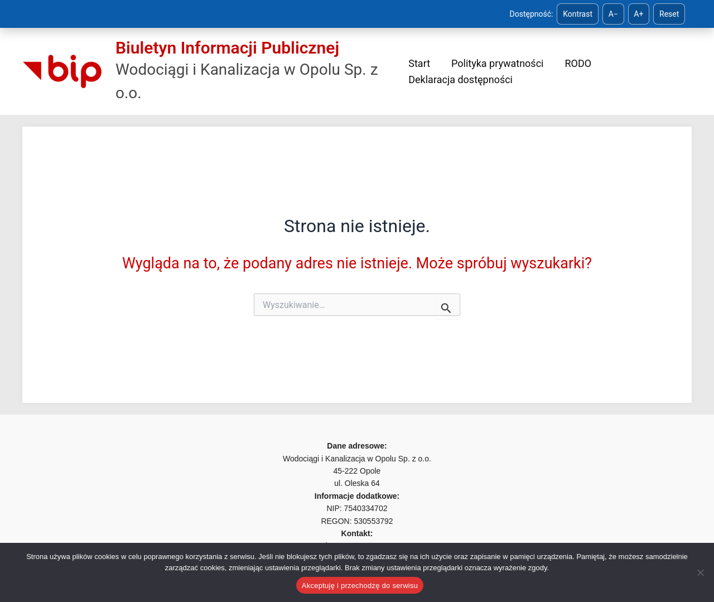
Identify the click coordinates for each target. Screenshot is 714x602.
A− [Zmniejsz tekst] (613, 13)
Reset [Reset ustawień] (669, 13)
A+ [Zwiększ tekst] (638, 13)
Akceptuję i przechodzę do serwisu (360, 585)
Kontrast (577, 13)
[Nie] (700, 572)
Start (419, 63)
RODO (567, 63)
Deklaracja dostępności (460, 79)
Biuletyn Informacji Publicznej (227, 47)
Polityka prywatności (492, 63)
